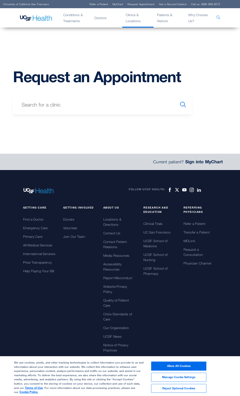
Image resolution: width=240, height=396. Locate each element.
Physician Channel (197, 263)
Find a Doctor (33, 219)
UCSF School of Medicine (155, 243)
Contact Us (112, 233)
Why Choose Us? (198, 18)
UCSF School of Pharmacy (155, 270)
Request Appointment (141, 4)
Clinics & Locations (133, 18)
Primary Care (32, 236)
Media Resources (116, 255)
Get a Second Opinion (173, 4)
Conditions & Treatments (73, 18)
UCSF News (112, 336)
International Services (39, 254)
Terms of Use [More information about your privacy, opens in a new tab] (34, 389)
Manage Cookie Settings (178, 379)
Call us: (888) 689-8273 (205, 4)
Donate (68, 219)
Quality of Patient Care (116, 302)
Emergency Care (35, 228)
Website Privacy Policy (115, 289)
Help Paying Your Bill (38, 271)
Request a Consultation (193, 252)
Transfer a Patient (197, 232)
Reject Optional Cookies (178, 390)
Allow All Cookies (179, 368)
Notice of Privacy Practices (115, 347)
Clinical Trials (153, 224)
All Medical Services (38, 245)
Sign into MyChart (204, 161)
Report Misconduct (117, 278)
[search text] (93, 104)
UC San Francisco (157, 232)
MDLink (189, 241)
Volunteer (70, 228)
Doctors (100, 18)
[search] (183, 104)
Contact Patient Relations (115, 244)
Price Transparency (37, 262)
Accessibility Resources (112, 266)
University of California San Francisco (26, 4)
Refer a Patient (98, 4)
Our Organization (116, 328)
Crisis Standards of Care (117, 316)
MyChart (118, 4)
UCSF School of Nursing (155, 257)
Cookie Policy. (28, 394)
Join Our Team (74, 236)
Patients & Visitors (165, 18)
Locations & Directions (112, 221)
